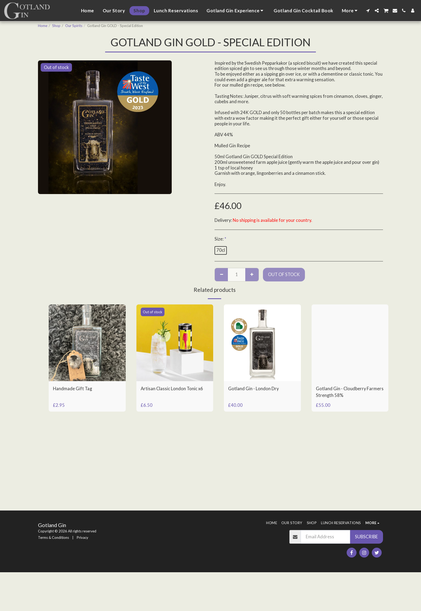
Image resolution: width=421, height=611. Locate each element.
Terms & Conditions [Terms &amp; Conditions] (53, 537)
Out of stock (284, 274)
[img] (87, 342)
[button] (235, 10)
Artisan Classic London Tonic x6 (172, 388)
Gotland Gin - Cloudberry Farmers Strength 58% (350, 392)
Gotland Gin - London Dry (253, 388)
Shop (56, 26)
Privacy (82, 537)
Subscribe (366, 536)
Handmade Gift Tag (72, 388)
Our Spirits (73, 26)
